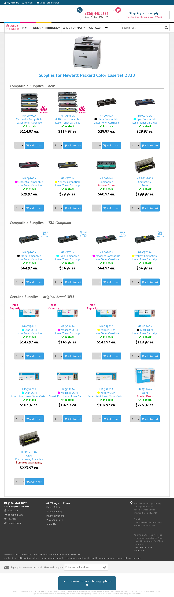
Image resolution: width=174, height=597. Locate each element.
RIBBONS (52, 28)
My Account (11, 2)
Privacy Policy (40, 554)
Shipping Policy (54, 511)
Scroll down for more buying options (87, 583)
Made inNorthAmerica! (44, 234)
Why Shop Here (54, 519)
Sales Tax (75, 554)
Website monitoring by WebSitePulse (127, 593)
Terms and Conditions (59, 554)
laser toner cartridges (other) (81, 558)
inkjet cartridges (26, 558)
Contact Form (12, 523)
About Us (51, 524)
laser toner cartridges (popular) (50, 558)
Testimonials (21, 554)
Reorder (27, 2)
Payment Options (55, 515)
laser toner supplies (105, 558)
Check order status (48, 2)
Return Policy (53, 507)
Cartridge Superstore (41, 591)
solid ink (136, 558)
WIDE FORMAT (74, 28)
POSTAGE (94, 28)
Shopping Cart (13, 514)
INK (24, 28)
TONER (37, 28)
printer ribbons (124, 558)
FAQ (30, 554)
